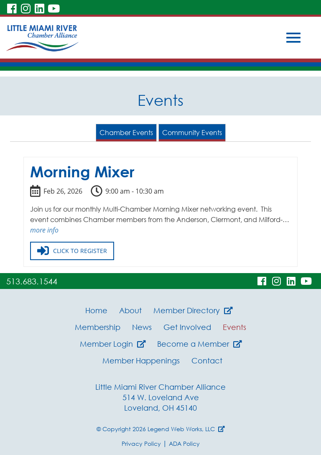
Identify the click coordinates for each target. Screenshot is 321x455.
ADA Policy (184, 443)
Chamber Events (126, 132)
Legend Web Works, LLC (186, 428)
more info (44, 230)
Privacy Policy (141, 443)
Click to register (72, 251)
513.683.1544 (31, 281)
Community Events (192, 132)
